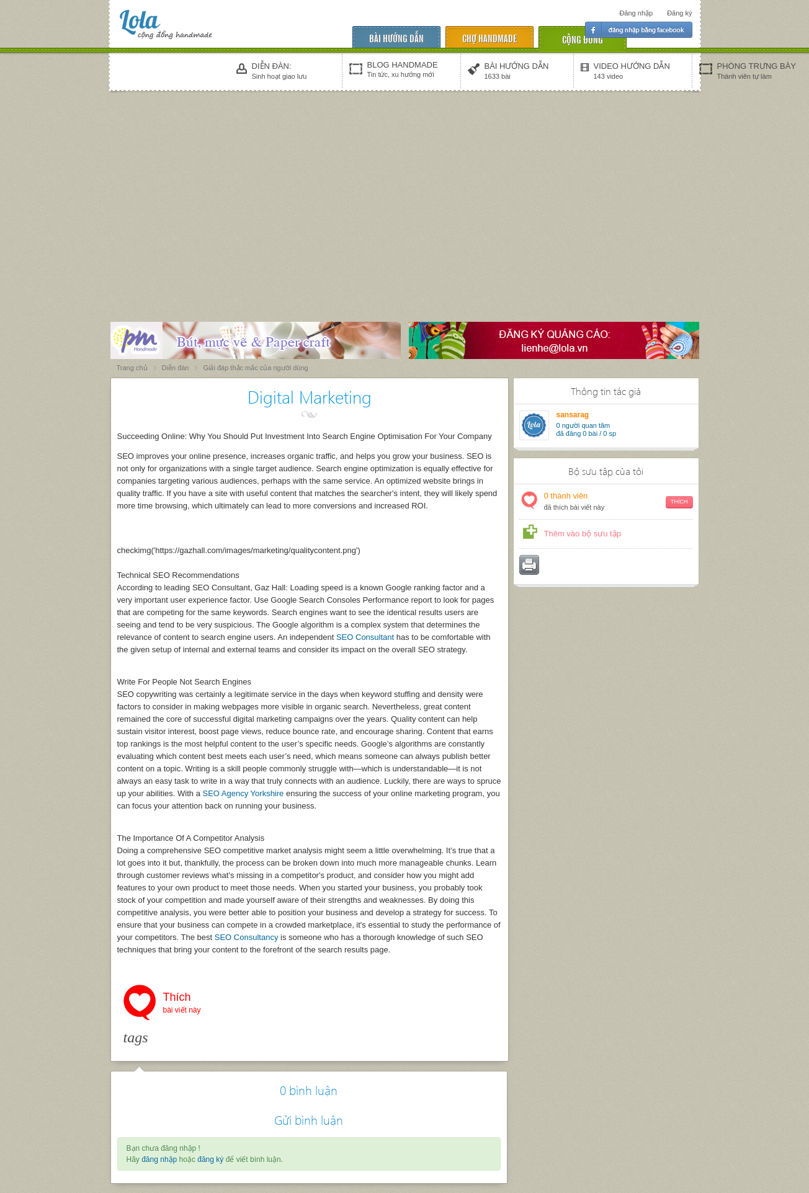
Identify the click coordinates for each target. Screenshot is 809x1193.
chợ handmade (489, 37)
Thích (182, 1004)
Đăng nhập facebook (638, 30)
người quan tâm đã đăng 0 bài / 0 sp (586, 429)
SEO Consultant (365, 637)
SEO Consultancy (247, 937)
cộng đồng (582, 39)
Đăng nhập (636, 13)
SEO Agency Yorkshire (243, 793)
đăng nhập (159, 1159)
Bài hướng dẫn (396, 37)
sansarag (572, 414)
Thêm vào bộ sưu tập (582, 533)
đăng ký (210, 1159)
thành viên (618, 502)
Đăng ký (679, 13)
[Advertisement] (404, 187)
